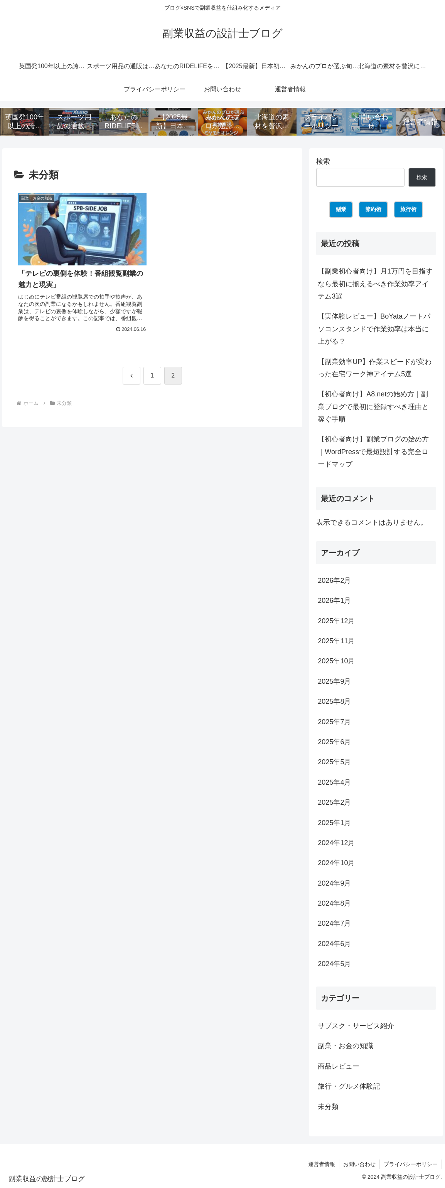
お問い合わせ (359, 1164)
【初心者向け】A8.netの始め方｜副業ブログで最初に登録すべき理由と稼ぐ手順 (373, 406)
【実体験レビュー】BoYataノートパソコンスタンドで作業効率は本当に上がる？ (374, 328)
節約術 (373, 209)
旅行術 (408, 209)
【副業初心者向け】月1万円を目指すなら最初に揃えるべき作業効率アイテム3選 (375, 283)
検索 (323, 161)
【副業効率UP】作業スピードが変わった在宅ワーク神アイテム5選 (375, 368)
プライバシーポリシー (411, 1164)
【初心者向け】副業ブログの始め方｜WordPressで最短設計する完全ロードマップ (373, 451)
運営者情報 (321, 1164)
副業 (340, 209)
